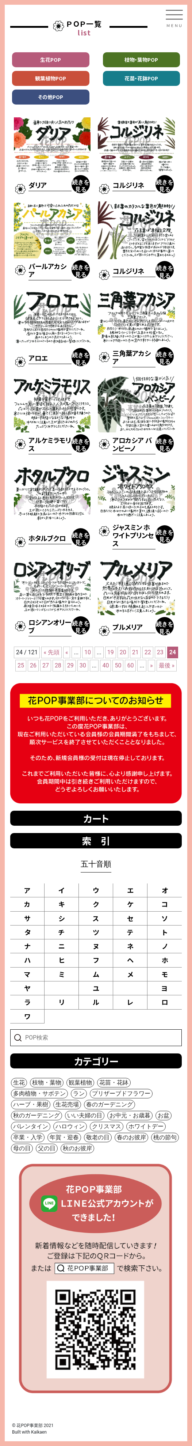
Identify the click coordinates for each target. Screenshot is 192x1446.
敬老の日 (98, 1137)
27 (45, 665)
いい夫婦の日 (84, 1115)
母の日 (22, 1148)
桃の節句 (165, 1137)
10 (87, 652)
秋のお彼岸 (77, 1148)
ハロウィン (70, 1126)
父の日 (46, 1148)
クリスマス (106, 1126)
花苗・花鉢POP (141, 78)
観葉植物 (80, 1082)
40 (105, 665)
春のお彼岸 (131, 1137)
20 (123, 652)
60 (130, 665)
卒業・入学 (27, 1137)
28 (58, 665)
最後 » (166, 665)
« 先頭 (51, 652)
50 (118, 665)
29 (70, 665)
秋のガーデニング (36, 1115)
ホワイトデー (146, 1126)
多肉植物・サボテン (39, 1093)
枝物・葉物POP (141, 59)
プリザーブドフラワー (121, 1093)
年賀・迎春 (64, 1137)
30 (83, 665)
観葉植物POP (50, 78)
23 (160, 652)
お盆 (163, 1115)
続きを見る (80, 186)
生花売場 (67, 1104)
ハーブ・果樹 (30, 1104)
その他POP (50, 97)
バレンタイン (30, 1126)
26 (33, 665)
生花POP (50, 59)
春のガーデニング (109, 1104)
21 (135, 652)
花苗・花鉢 (113, 1082)
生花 (19, 1082)
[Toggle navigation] (174, 18)
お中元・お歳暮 (130, 1115)
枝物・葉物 (46, 1082)
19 (110, 652)
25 (21, 665)
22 (148, 652)
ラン (79, 1093)
